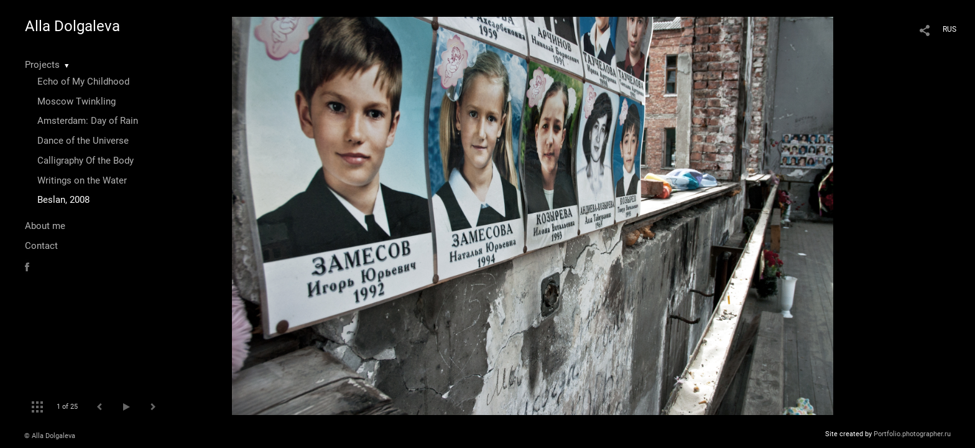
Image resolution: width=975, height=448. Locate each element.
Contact (41, 245)
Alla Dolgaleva (72, 26)
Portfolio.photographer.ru (912, 434)
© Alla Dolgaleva (49, 436)
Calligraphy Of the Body (85, 160)
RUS (949, 29)
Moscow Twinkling (76, 101)
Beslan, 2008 (63, 199)
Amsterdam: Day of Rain (87, 120)
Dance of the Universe (83, 140)
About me (45, 225)
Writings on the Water (82, 180)
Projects (42, 64)
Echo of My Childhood (83, 81)
